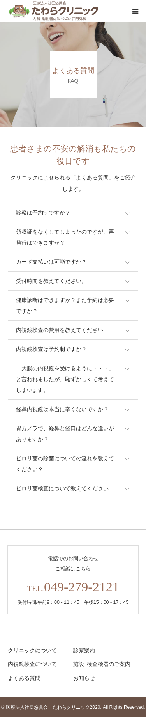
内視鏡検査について (32, 664)
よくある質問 (24, 678)
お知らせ (84, 678)
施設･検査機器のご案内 (101, 664)
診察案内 (84, 650)
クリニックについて (32, 650)
